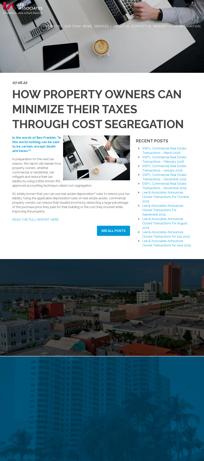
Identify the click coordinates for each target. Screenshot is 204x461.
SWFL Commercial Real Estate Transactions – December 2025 (164, 177)
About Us (121, 29)
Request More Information (176, 29)
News (87, 29)
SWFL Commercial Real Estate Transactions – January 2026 (164, 168)
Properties (52, 29)
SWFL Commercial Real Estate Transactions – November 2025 (164, 186)
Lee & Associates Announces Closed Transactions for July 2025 (166, 234)
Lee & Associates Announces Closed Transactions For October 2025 (165, 197)
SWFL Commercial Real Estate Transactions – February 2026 (164, 159)
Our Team (72, 29)
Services (102, 29)
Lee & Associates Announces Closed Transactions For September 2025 (162, 210)
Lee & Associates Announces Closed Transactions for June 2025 (166, 243)
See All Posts (114, 230)
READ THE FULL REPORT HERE (35, 219)
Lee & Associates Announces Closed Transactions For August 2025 (164, 223)
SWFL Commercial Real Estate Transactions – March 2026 (164, 151)
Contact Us (141, 29)
